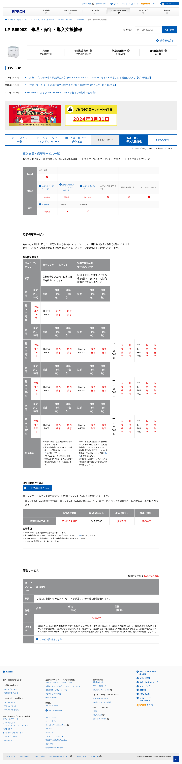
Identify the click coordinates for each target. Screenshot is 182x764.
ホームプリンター (10, 689)
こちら (79, 536)
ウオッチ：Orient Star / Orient (56, 725)
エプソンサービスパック (48, 187)
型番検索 (127, 29)
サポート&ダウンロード (148, 682)
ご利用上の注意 (39, 756)
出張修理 (45, 205)
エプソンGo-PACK (89, 187)
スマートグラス (51, 721)
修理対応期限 (83, 51)
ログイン (149, 4)
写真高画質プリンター (12, 693)
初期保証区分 (121, 51)
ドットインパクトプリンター (13, 733)
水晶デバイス (97, 715)
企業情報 (142, 690)
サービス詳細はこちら (37, 488)
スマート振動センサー (100, 686)
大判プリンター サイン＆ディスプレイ (59, 682)
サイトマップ (10, 756)
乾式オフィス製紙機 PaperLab (56, 740)
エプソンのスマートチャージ (13, 719)
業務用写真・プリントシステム (56, 690)
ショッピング (144, 686)
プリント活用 (144, 678)
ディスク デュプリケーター (55, 736)
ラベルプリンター (9, 740)
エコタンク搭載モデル (12, 710)
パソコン (49, 729)
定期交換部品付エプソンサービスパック (68, 187)
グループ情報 (87, 4)
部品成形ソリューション (101, 690)
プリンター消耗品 (52, 705)
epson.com (95, 756)
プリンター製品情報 (55, 710)
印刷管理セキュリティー (54, 747)
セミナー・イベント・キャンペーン (125, 4)
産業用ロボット (98, 682)
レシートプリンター (10, 736)
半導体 (95, 711)
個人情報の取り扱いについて (60, 756)
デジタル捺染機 (51, 697)
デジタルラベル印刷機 (53, 694)
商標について (81, 756)
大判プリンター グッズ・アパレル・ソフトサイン (63, 686)
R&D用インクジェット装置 (102, 702)
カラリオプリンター (11, 702)
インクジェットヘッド (100, 698)
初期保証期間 (158, 51)
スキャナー (49, 732)
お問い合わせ (101, 4)
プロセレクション (10, 706)
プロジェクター (51, 717)
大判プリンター (8, 729)
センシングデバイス (100, 719)
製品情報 (9, 672)
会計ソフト (49, 744)
